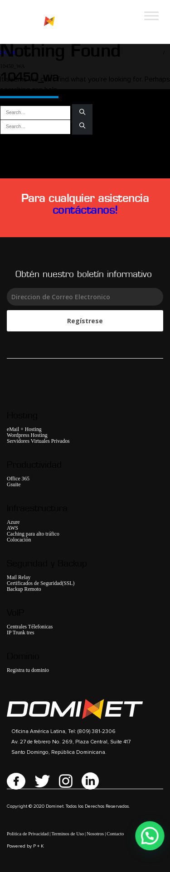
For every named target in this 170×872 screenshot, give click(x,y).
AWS (12, 528)
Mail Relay (18, 577)
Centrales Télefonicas (30, 627)
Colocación (19, 540)
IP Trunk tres (20, 633)
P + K (38, 846)
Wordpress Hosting (27, 435)
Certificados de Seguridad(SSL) (40, 583)
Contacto (115, 833)
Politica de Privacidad (28, 833)
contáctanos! (85, 209)
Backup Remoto (24, 589)
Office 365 (18, 479)
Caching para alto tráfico (33, 534)
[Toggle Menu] (151, 15)
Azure (13, 522)
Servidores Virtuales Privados (38, 441)
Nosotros (95, 833)
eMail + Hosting (24, 429)
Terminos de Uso (67, 833)
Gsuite (14, 485)
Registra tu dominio (28, 670)
